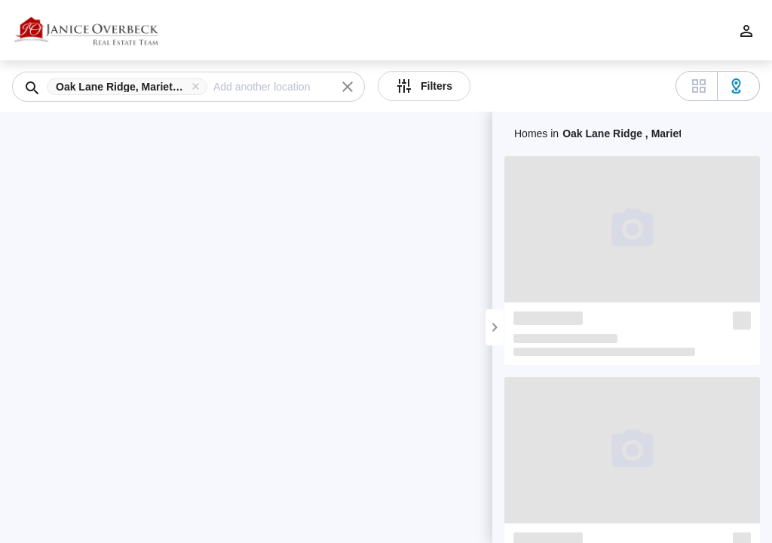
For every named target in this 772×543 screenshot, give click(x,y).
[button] (130, 86)
